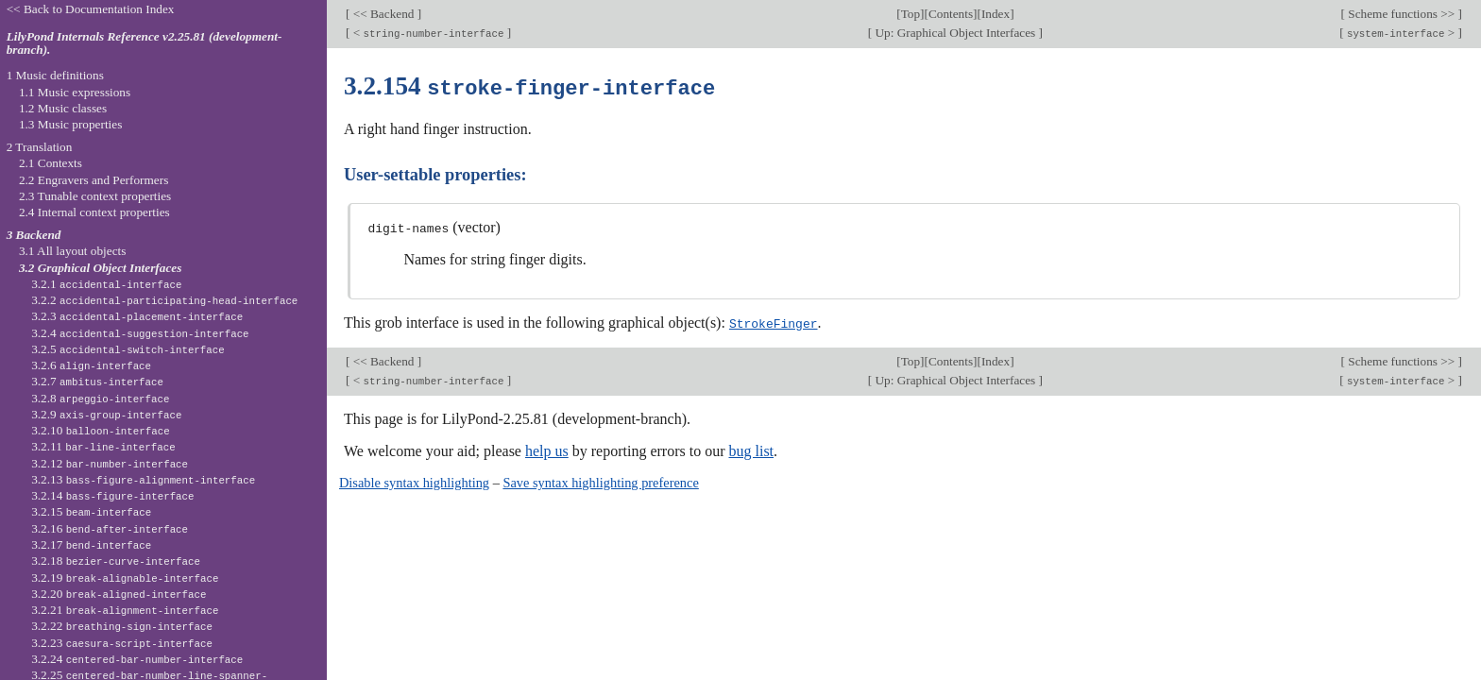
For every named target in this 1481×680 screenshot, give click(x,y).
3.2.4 (139, 333)
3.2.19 (124, 577)
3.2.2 (164, 300)
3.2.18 (115, 560)
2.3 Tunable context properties (95, 196)
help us (547, 449)
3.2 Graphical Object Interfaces (100, 268)
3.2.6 (91, 365)
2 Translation (40, 147)
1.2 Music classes (63, 108)
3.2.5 (128, 349)
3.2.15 (91, 511)
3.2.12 (109, 463)
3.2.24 (137, 659)
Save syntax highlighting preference (600, 480)
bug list (751, 449)
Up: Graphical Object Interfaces (955, 33)
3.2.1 (106, 284)
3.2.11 (103, 446)
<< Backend (383, 14)
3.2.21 (124, 610)
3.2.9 (106, 414)
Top (910, 14)
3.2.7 (97, 381)
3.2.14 (112, 495)
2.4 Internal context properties (94, 212)
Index (995, 14)
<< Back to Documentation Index (91, 9)
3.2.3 (137, 316)
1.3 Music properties (70, 124)
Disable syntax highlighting (414, 480)
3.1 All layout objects (72, 251)
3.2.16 (109, 528)
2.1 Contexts (50, 163)
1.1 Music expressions (74, 92)
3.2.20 (118, 593)
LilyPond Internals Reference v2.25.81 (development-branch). (144, 43)
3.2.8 (100, 398)
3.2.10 (100, 430)
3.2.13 (143, 479)
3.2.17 (91, 544)
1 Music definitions (55, 75)
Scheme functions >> (1401, 14)
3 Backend (34, 235)
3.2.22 (122, 626)
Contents (950, 14)
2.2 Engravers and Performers (93, 180)
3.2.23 (122, 643)
